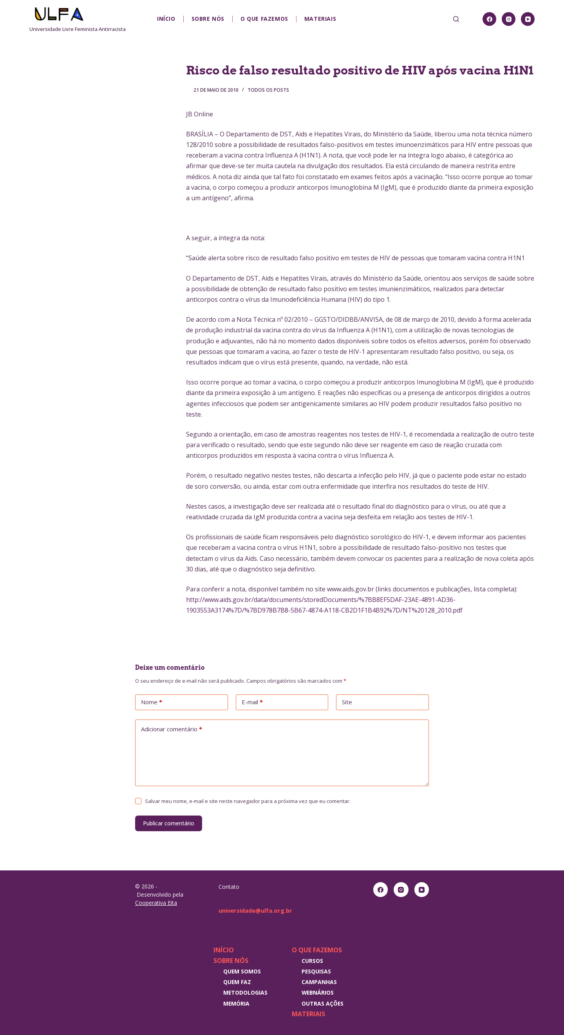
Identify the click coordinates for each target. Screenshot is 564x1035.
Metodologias (245, 992)
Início (166, 18)
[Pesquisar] (456, 19)
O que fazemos (264, 18)
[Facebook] (489, 19)
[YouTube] (528, 19)
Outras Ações (322, 1003)
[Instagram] (508, 19)
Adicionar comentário (171, 729)
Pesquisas (316, 971)
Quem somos (242, 971)
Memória (236, 1003)
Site (347, 702)
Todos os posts (268, 90)
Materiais (320, 18)
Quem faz (237, 982)
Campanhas (319, 982)
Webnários (318, 992)
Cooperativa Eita (156, 902)
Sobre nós (208, 18)
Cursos (312, 960)
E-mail (252, 702)
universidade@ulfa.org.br (259, 910)
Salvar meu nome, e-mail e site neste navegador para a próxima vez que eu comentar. (248, 801)
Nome (151, 702)
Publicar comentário (168, 823)
